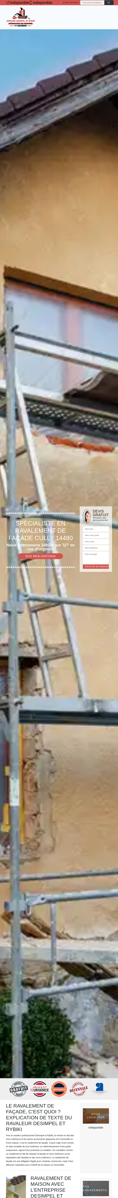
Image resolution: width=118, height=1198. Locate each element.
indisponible (16, 2)
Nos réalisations (40, 556)
